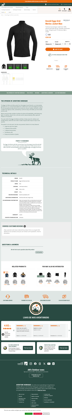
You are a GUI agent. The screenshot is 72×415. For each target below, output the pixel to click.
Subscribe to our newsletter (36, 375)
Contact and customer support (48, 395)
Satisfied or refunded (49, 402)
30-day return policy (66, 69)
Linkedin (53, 363)
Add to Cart (59, 49)
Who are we (21, 394)
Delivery (46, 397)
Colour (56, 41)
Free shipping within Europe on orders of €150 (36, 1)
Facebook (35, 363)
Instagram (30, 363)
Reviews (37, 93)
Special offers (34, 398)
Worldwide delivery (58, 69)
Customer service (7, 300)
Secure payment (48, 400)
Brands (20, 396)
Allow (10, 67)
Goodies (33, 400)
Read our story (42, 390)
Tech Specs (30, 93)
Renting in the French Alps (22, 399)
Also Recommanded (60, 93)
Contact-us (21, 402)
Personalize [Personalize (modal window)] (46, 413)
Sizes (46, 41)
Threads (40, 363)
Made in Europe (35, 396)
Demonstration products (35, 405)
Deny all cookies (38, 413)
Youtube (49, 363)
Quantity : (67, 41)
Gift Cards (33, 403)
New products (34, 394)
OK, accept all (28, 413)
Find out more (28, 348)
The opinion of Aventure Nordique (16, 93)
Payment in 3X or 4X (26, 300)
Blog (22, 363)
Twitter (44, 363)
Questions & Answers (47, 93)
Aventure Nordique (23, 385)
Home (2, 15)
